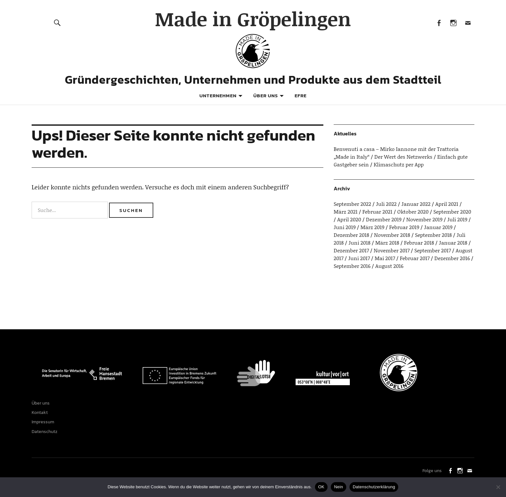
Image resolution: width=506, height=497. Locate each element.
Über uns (265, 95)
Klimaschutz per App (399, 164)
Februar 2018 (419, 242)
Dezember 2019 (383, 219)
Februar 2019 (404, 227)
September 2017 (432, 250)
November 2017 (392, 250)
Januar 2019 (438, 227)
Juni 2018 (359, 242)
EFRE (301, 95)
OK (321, 486)
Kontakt (41, 415)
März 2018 (387, 242)
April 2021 (446, 203)
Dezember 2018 (351, 234)
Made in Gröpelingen (253, 18)
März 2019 (372, 227)
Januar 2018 (453, 242)
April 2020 (349, 219)
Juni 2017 (359, 258)
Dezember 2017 (351, 250)
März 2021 (346, 211)
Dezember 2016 (452, 258)
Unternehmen (218, 95)
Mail (467, 22)
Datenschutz (46, 437)
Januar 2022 (415, 203)
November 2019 (424, 219)
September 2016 (352, 266)
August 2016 (389, 266)
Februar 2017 (415, 258)
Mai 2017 (385, 258)
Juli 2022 (386, 203)
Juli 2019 (457, 219)
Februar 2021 (377, 211)
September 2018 (433, 234)
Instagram (453, 22)
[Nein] (498, 487)
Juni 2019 (345, 227)
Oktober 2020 (413, 211)
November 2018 (392, 234)
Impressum (44, 426)
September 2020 (452, 211)
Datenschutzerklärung (374, 486)
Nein (338, 486)
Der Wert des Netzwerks (403, 156)
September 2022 (352, 203)
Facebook (438, 22)
